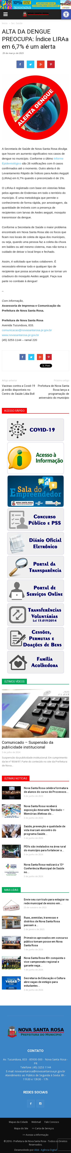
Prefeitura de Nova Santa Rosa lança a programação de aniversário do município (53, 391)
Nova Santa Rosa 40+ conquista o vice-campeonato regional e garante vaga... (44, 961)
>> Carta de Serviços (43, 1128)
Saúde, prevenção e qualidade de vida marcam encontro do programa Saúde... (44, 830)
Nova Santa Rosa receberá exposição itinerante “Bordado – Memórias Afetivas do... (44, 810)
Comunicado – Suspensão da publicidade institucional (27, 744)
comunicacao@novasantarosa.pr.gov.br (27, 330)
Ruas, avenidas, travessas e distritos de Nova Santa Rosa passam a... (42, 921)
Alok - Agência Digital (45, 1149)
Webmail (36, 1122)
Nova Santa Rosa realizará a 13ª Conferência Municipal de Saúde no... (44, 868)
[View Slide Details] (35, 4)
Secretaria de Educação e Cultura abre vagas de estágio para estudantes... (44, 982)
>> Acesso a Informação (35, 1134)
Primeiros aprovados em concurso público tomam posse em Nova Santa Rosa (46, 941)
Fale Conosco (51, 1122)
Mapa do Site (21, 1128)
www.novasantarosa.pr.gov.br (20, 335)
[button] (66, 14)
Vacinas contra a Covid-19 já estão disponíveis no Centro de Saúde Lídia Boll (18, 389)
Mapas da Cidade (18, 1122)
